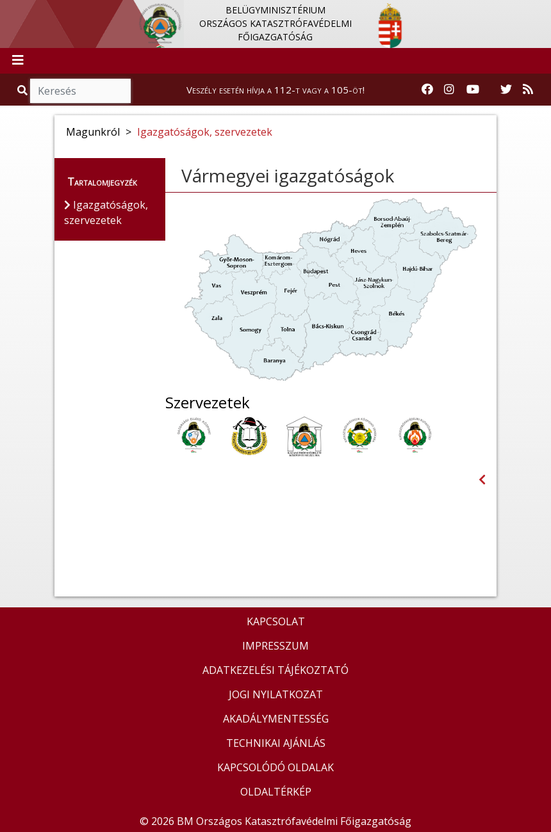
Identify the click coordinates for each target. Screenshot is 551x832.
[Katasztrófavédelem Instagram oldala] (449, 89)
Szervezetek (207, 403)
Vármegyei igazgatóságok (287, 175)
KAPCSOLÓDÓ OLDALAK (275, 767)
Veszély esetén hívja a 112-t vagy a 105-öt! (275, 89)
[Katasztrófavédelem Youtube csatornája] (473, 89)
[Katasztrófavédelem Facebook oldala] (427, 89)
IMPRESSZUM (275, 646)
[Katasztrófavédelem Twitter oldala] (506, 89)
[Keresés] (80, 91)
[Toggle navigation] (18, 61)
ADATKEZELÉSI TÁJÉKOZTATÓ (275, 670)
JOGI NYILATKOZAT (276, 694)
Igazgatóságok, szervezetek (204, 132)
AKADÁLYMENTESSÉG (276, 719)
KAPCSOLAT (276, 621)
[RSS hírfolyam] (528, 89)
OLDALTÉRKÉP (275, 792)
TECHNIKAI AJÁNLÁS (275, 743)
